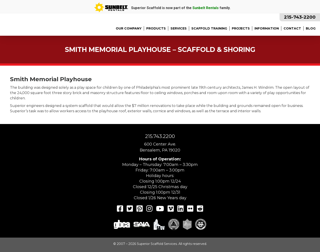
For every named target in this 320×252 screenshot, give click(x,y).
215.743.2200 (160, 136)
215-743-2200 (300, 17)
